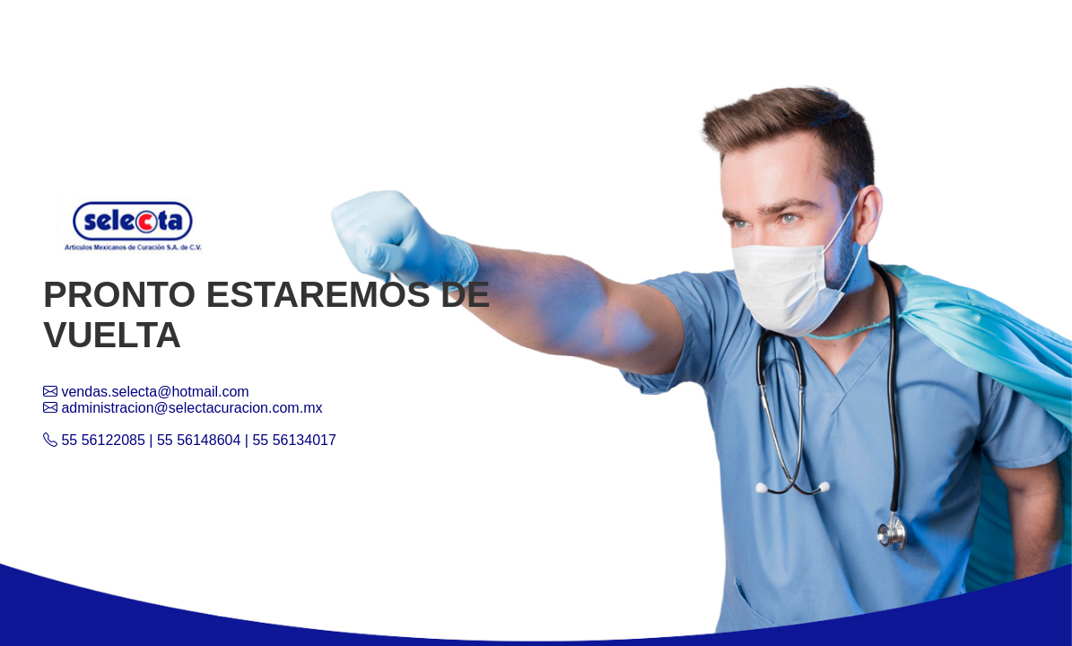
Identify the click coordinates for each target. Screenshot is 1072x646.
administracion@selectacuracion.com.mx (182, 407)
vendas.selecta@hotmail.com (146, 391)
